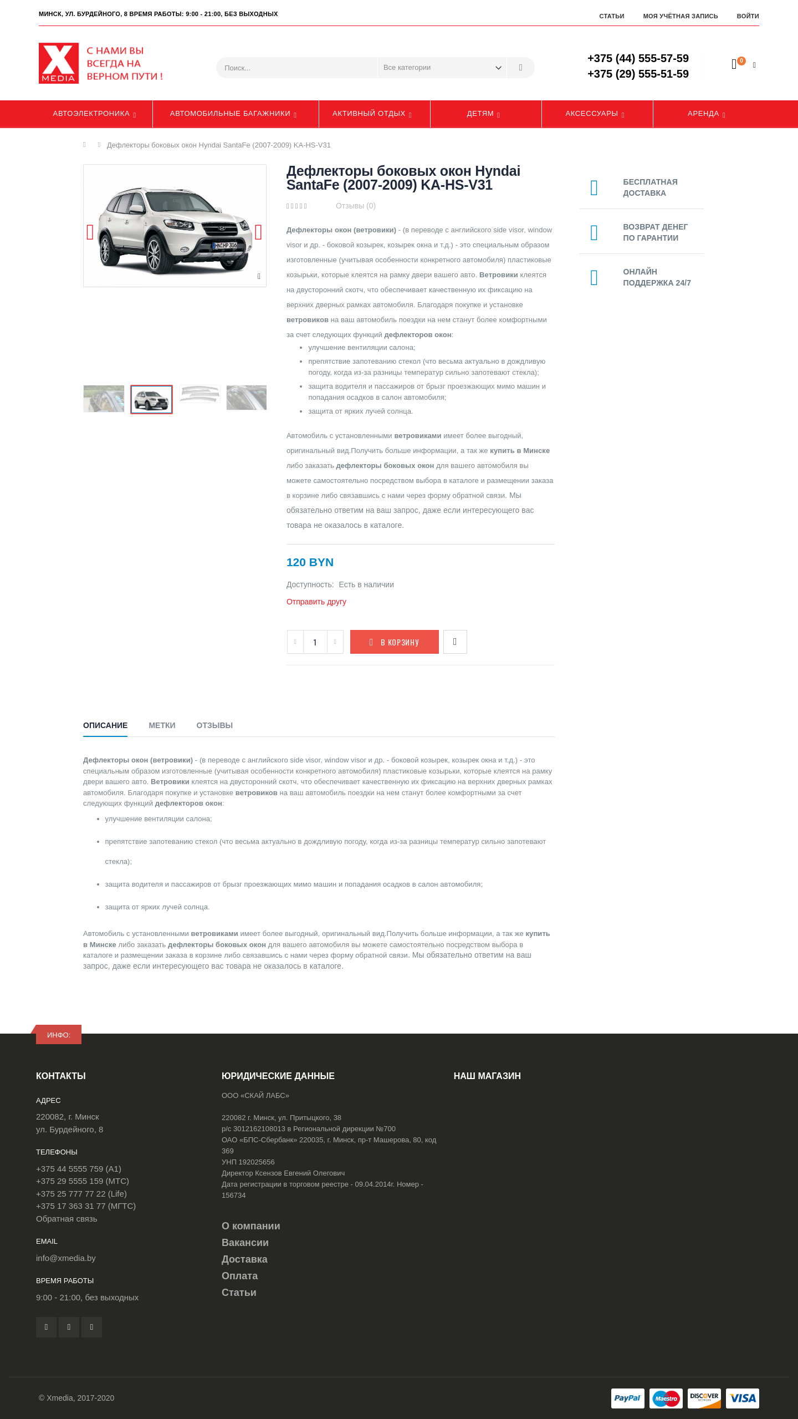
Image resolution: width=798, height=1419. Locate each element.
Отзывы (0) (356, 205)
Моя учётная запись (680, 16)
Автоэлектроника (91, 113)
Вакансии (245, 1242)
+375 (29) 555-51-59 (638, 74)
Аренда (703, 113)
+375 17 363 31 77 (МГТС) (86, 1206)
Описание (105, 725)
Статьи (611, 16)
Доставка (245, 1259)
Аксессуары (591, 113)
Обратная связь (67, 1218)
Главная (87, 144)
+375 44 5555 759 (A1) (78, 1168)
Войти (748, 16)
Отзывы (215, 725)
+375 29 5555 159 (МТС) (82, 1181)
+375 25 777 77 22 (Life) (81, 1193)
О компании (251, 1226)
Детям (480, 113)
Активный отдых (369, 113)
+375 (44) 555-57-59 (638, 58)
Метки (162, 725)
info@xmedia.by (66, 1258)
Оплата (240, 1275)
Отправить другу (316, 601)
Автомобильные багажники (230, 113)
